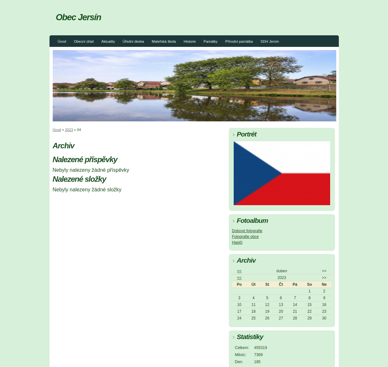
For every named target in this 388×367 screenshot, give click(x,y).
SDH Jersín (270, 41)
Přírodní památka (239, 41)
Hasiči (237, 242)
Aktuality (108, 41)
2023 (69, 130)
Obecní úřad (84, 41)
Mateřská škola (164, 41)
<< (239, 271)
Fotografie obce (245, 236)
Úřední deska (133, 41)
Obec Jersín (78, 17)
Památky (210, 41)
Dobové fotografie (247, 231)
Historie (190, 41)
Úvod (62, 41)
